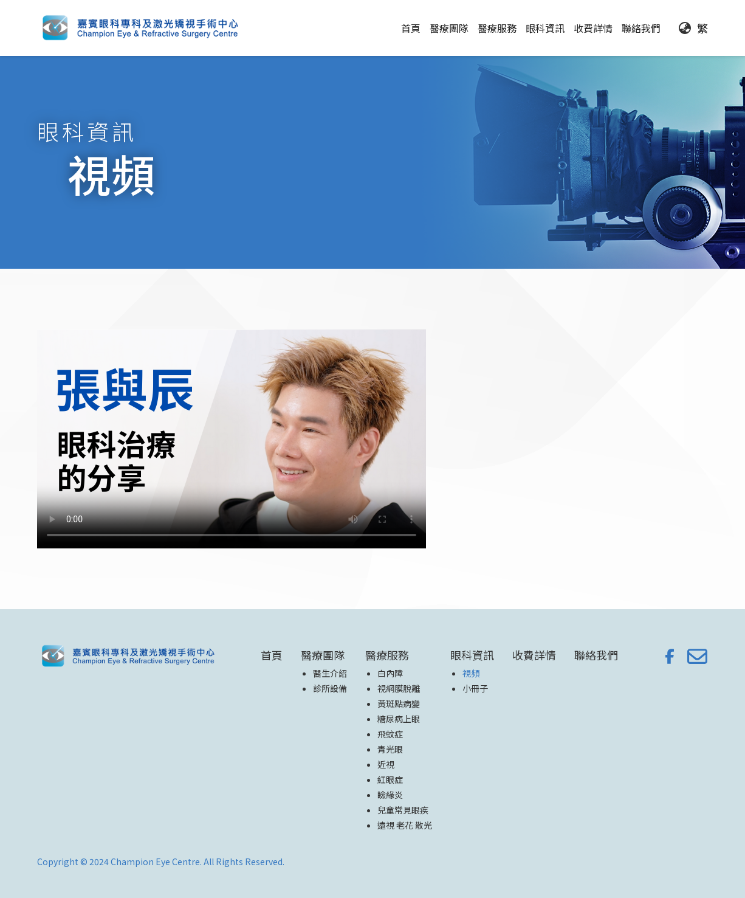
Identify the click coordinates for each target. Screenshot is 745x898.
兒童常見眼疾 (402, 810)
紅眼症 (390, 779)
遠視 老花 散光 (404, 825)
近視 (385, 764)
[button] (449, 28)
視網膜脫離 (398, 688)
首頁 (411, 28)
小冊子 (475, 688)
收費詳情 (593, 28)
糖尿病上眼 (398, 719)
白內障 (390, 673)
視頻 (470, 673)
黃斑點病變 (398, 703)
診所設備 (330, 688)
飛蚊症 (390, 734)
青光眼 (390, 749)
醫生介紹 (330, 673)
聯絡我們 (641, 28)
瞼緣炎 (390, 795)
